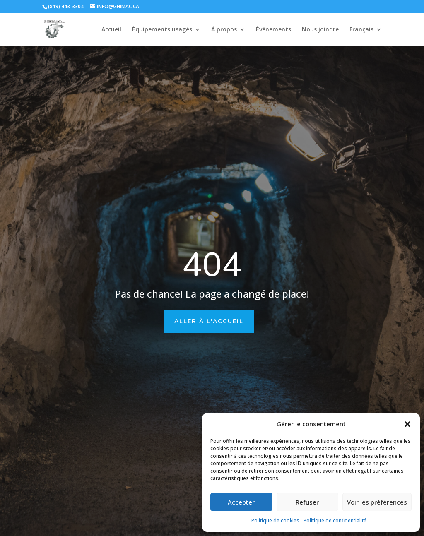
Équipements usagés (162, 29)
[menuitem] (365, 36)
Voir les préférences (377, 502)
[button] (407, 424)
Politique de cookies (275, 520)
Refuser (307, 502)
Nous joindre (320, 29)
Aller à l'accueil (208, 321)
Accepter (241, 502)
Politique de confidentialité (335, 520)
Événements (273, 29)
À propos (224, 29)
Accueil (111, 29)
